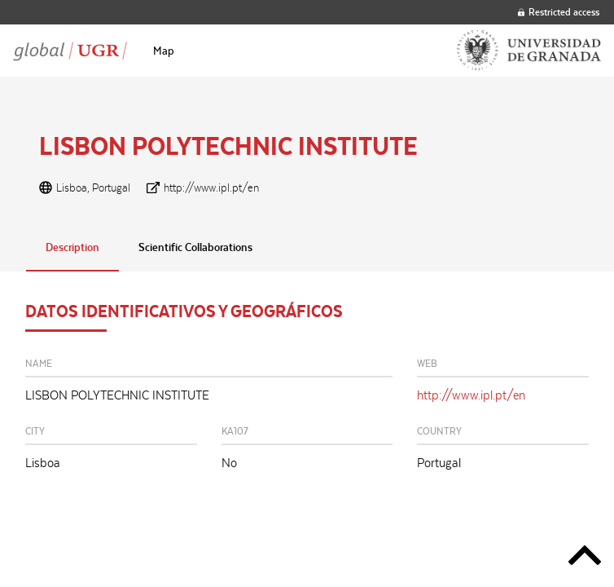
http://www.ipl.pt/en (211, 187)
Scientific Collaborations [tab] (195, 247)
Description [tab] (72, 247)
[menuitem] (163, 50)
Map (163, 50)
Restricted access (558, 12)
